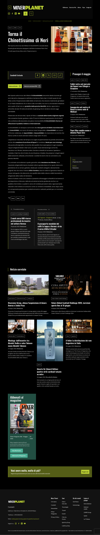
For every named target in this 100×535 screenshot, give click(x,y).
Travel (64, 510)
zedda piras (30, 298)
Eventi (64, 513)
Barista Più (72, 7)
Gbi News (76, 501)
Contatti (53, 505)
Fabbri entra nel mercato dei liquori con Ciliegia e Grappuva (80, 86)
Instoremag (76, 505)
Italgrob (88, 7)
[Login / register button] (26, 14)
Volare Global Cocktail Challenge (59, 298)
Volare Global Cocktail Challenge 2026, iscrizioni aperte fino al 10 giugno (70, 304)
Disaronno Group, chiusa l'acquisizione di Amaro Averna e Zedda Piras (27, 304)
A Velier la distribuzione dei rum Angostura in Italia (79, 342)
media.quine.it (15, 519)
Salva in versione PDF (32, 86)
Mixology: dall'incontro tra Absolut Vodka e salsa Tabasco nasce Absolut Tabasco (20, 343)
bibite (15, 27)
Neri (20, 27)
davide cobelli (41, 213)
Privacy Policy (55, 517)
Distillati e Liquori (48, 21)
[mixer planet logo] (16, 501)
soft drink (85, 126)
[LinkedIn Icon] (16, 14)
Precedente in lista (17, 209)
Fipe (83, 7)
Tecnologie (65, 507)
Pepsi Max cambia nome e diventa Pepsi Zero (80, 131)
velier (67, 336)
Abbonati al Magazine (19, 455)
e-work (13, 214)
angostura (74, 336)
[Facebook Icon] (12, 14)
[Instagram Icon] (9, 14)
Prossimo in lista (44, 209)
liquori (10, 27)
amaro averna (12, 298)
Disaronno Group (21, 298)
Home (29, 21)
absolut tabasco (20, 336)
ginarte (39, 364)
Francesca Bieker (51, 213)
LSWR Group (87, 512)
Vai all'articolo (16, 450)
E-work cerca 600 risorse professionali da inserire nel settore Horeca (21, 221)
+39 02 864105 (18, 515)
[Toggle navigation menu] (9, 7)
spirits (72, 80)
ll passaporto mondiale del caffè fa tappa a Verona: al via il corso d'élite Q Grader (50, 226)
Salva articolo (15, 86)
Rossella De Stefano (51, 377)
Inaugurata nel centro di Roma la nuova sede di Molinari (80, 109)
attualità (26, 214)
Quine (85, 516)
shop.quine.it (23, 519)
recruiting (19, 214)
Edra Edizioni (87, 503)
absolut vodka (12, 336)
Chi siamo (54, 501)
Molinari (84, 103)
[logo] (28, 7)
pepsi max (78, 126)
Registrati (85, 472)
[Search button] (31, 14)
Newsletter (54, 508)
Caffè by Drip (66, 526)
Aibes (79, 7)
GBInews (65, 7)
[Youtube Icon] (19, 14)
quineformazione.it (33, 519)
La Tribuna (87, 519)
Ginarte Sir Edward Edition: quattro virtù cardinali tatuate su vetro (49, 371)
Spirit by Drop (37, 21)
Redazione (23, 226)
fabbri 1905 (84, 80)
